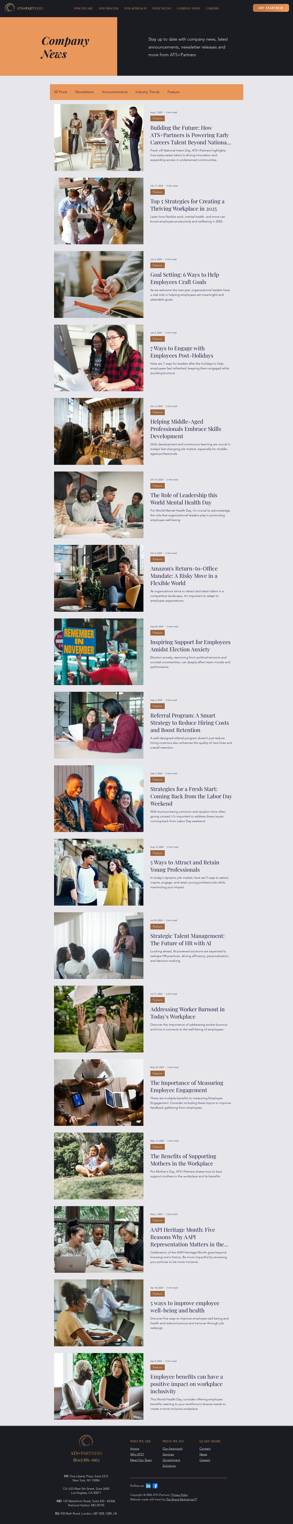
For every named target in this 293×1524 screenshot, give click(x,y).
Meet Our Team (141, 1460)
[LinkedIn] (148, 1485)
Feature (174, 92)
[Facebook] (155, 1485)
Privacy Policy (180, 1495)
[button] (83, 8)
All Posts (60, 92)
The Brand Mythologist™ (181, 1499)
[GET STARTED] (271, 8)
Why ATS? (137, 1454)
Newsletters (84, 92)
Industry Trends (148, 92)
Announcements (115, 92)
